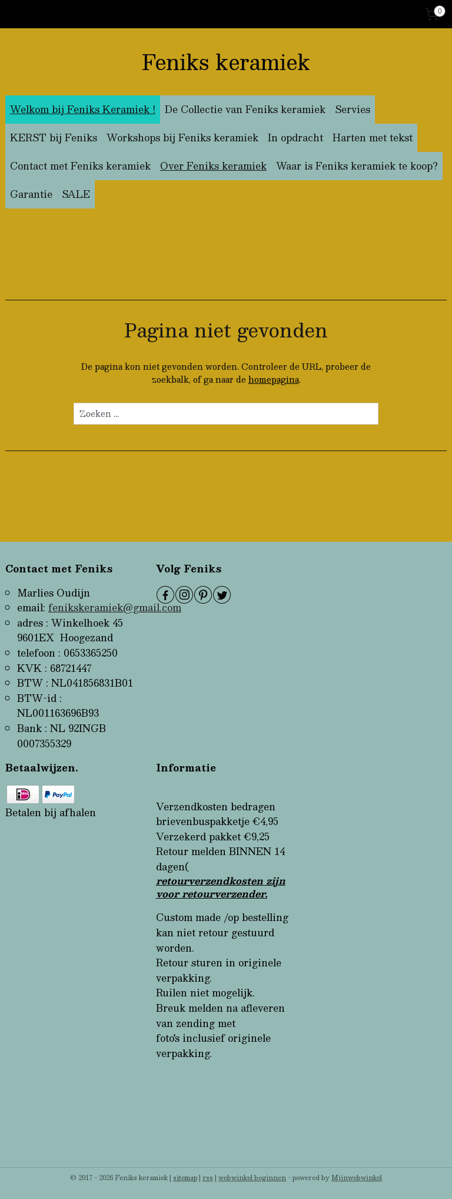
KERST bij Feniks (53, 137)
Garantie (31, 194)
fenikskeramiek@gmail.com (114, 607)
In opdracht (295, 137)
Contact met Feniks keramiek (80, 166)
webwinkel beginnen (252, 1177)
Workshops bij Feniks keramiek (182, 137)
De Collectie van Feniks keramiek (245, 109)
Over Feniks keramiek (213, 166)
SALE (76, 194)
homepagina (273, 379)
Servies (352, 109)
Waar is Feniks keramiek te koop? (357, 166)
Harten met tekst (373, 137)
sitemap (185, 1177)
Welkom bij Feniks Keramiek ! (82, 109)
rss (207, 1177)
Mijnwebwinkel (356, 1177)
